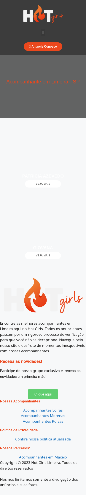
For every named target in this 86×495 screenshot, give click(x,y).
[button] (43, 32)
